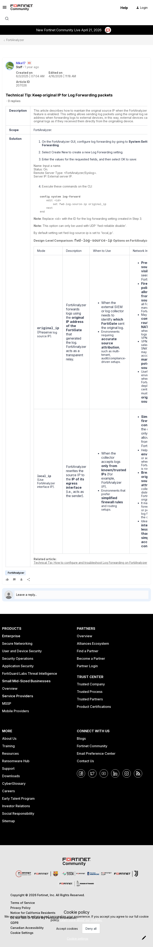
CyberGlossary (14, 783)
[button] (4, 8)
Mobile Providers (15, 711)
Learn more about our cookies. (81, 920)
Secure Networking (17, 643)
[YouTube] (104, 773)
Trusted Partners (90, 699)
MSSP (6, 703)
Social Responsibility (18, 813)
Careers (8, 791)
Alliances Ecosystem (93, 643)
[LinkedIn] (115, 773)
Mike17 (21, 63)
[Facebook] (81, 773)
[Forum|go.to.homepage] (21, 7)
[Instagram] (126, 773)
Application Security (18, 666)
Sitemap (8, 821)
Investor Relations (16, 806)
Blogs (81, 738)
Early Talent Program (18, 798)
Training (8, 746)
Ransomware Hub (15, 761)
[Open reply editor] (76, 594)
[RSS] (138, 773)
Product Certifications (94, 707)
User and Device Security (22, 651)
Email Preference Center (96, 753)
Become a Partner (91, 658)
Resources (10, 753)
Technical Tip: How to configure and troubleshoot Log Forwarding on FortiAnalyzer (90, 562)
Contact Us (85, 761)
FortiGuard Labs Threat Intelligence (29, 673)
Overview (9, 688)
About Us (9, 738)
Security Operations (17, 658)
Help (124, 8)
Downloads (11, 776)
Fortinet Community (92, 746)
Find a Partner (87, 651)
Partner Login (87, 666)
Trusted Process (89, 692)
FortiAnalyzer (15, 40)
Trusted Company (91, 684)
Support (8, 768)
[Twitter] (92, 773)
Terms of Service (22, 903)
